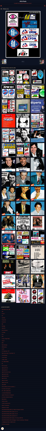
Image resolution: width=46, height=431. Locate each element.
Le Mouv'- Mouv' (4, 359)
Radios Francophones (5, 405)
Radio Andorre (4, 399)
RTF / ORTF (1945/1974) (6, 390)
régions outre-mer (5, 382)
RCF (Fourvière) (4, 365)
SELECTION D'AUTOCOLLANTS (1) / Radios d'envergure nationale (13, 409)
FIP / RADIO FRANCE (5, 361)
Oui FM (3, 349)
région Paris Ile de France (6, 372)
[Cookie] (2, 428)
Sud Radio (3, 317)
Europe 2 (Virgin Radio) (6, 338)
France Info (4, 322)
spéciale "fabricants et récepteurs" (8, 395)
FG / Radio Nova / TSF (5, 351)
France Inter (4, 319)
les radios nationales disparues (7, 397)
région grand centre (5, 376)
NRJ (2, 324)
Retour (23, 61)
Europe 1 (3, 313)
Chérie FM (3, 328)
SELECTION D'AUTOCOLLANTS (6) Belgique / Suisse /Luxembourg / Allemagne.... (15, 420)
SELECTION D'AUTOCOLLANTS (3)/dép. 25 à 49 (10, 413)
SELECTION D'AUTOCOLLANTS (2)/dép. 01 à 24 (10, 411)
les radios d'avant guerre (6, 388)
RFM (2, 336)
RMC (2, 311)
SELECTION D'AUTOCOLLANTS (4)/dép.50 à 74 (9, 415)
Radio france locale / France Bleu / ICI (8, 353)
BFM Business (4, 347)
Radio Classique (4, 345)
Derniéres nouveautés (5, 424)
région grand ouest (5, 374)
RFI (2, 363)
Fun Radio (3, 332)
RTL (2, 315)
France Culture (4, 357)
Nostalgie (3, 326)
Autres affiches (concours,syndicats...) (8, 386)
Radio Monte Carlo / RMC (6, 309)
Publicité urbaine (4, 401)
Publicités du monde (5, 407)
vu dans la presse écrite (6, 403)
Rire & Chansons (5, 330)
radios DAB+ (4, 384)
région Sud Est (4, 378)
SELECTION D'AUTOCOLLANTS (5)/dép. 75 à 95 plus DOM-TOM (12, 417)
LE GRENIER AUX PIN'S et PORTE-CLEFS (8, 422)
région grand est (5, 370)
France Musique (4, 355)
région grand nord (5, 367)
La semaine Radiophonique (6, 392)
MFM (2, 342)
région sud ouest (5, 380)
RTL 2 (3, 334)
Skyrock (3, 340)
